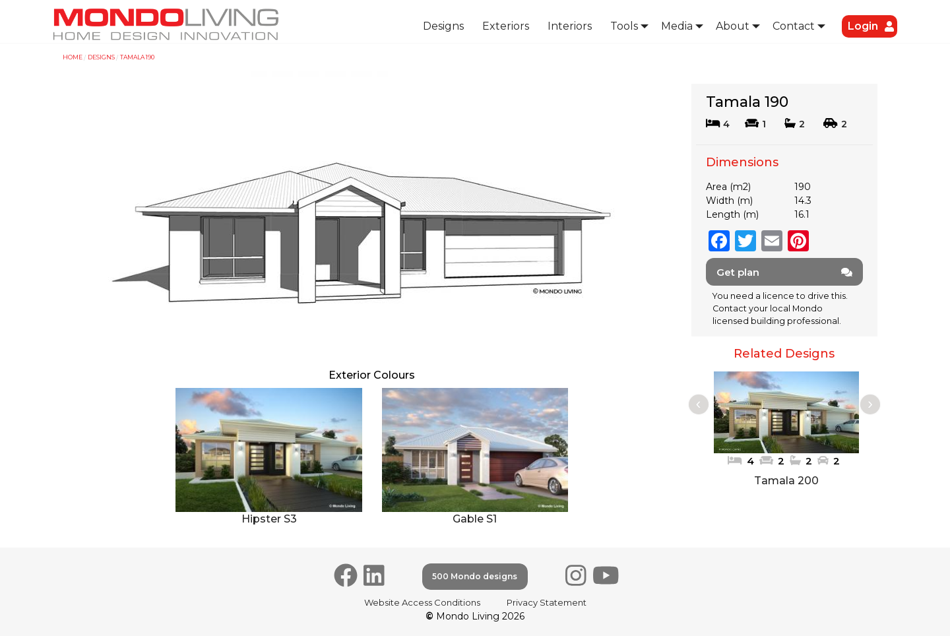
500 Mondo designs (474, 576)
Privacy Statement (546, 602)
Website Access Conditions (422, 602)
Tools (624, 26)
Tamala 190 (137, 57)
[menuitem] (443, 27)
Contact (794, 26)
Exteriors (505, 26)
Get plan (784, 272)
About (732, 26)
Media (677, 26)
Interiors (570, 26)
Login (863, 26)
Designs (443, 26)
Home (72, 57)
